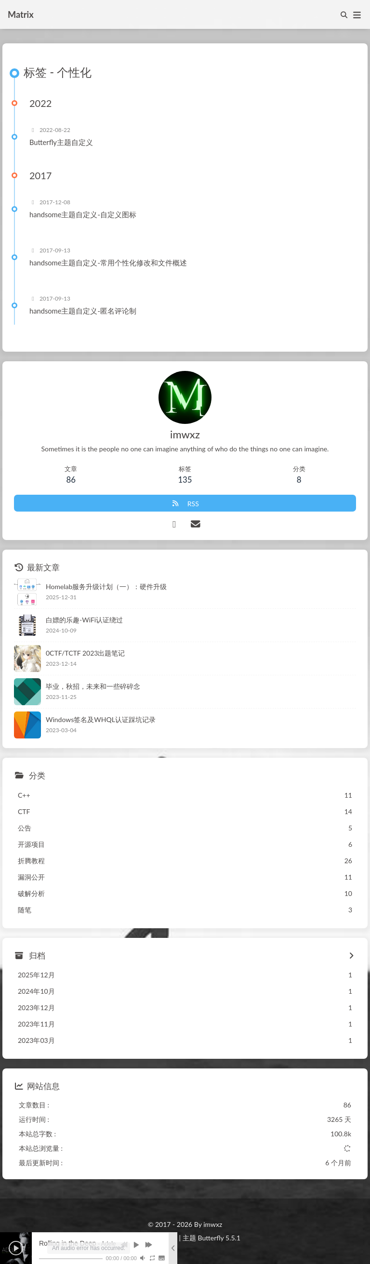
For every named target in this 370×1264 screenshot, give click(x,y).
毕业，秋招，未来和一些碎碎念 (93, 686)
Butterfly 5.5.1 (219, 1238)
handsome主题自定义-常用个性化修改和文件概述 (108, 262)
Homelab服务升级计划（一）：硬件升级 (106, 586)
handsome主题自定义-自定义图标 (82, 214)
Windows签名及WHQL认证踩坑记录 (101, 719)
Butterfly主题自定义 (61, 142)
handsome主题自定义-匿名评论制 (82, 310)
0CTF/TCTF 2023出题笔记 (85, 653)
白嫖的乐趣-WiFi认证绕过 (84, 620)
